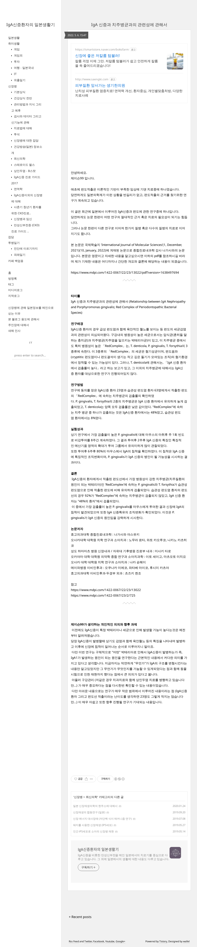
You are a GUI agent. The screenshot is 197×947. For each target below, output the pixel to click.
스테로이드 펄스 (24, 165)
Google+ (120, 941)
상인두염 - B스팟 (24, 171)
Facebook (98, 941)
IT (15, 74)
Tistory (163, 941)
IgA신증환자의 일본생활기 (30, 24)
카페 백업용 (15, 261)
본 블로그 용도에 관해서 (23, 319)
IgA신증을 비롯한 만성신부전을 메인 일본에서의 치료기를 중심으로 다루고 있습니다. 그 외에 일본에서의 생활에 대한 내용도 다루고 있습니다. (123, 857)
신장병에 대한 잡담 (25, 140)
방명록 (12, 278)
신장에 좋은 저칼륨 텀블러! (97, 55)
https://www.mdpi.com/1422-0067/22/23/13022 (106, 590)
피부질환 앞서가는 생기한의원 (100, 85)
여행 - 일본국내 (23, 68)
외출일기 (19, 80)
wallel (186, 941)
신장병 (12, 86)
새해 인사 (14, 331)
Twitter (88, 941)
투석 (16, 134)
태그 (11, 284)
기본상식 (19, 92)
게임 (16, 49)
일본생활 (14, 38)
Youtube (109, 941)
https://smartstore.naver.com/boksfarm (102, 49)
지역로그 (14, 296)
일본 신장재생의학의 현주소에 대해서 (95, 806)
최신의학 (19, 158)
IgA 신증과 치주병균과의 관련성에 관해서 (129, 24)
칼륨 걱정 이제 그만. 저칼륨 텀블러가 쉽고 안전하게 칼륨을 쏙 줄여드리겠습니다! (116, 63)
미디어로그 (15, 290)
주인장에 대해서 (18, 325)
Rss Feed (74, 941)
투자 (16, 61)
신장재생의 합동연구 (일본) (89, 812)
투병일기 (14, 243)
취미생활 (14, 43)
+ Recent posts (80, 917)
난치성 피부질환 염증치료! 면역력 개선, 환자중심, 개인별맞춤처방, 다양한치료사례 (128, 93)
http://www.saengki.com (91, 79)
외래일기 (19, 255)
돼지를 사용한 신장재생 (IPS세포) (92, 825)
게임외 (18, 55)
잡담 (11, 237)
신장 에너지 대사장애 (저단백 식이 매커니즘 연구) (102, 818)
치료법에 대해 (22, 128)
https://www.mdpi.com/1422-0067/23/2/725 (103, 595)
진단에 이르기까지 (25, 248)
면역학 (18, 189)
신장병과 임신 (22, 219)
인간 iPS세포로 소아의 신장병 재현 (93, 831)
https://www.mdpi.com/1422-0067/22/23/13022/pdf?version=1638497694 (125, 272)
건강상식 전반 (22, 98)
